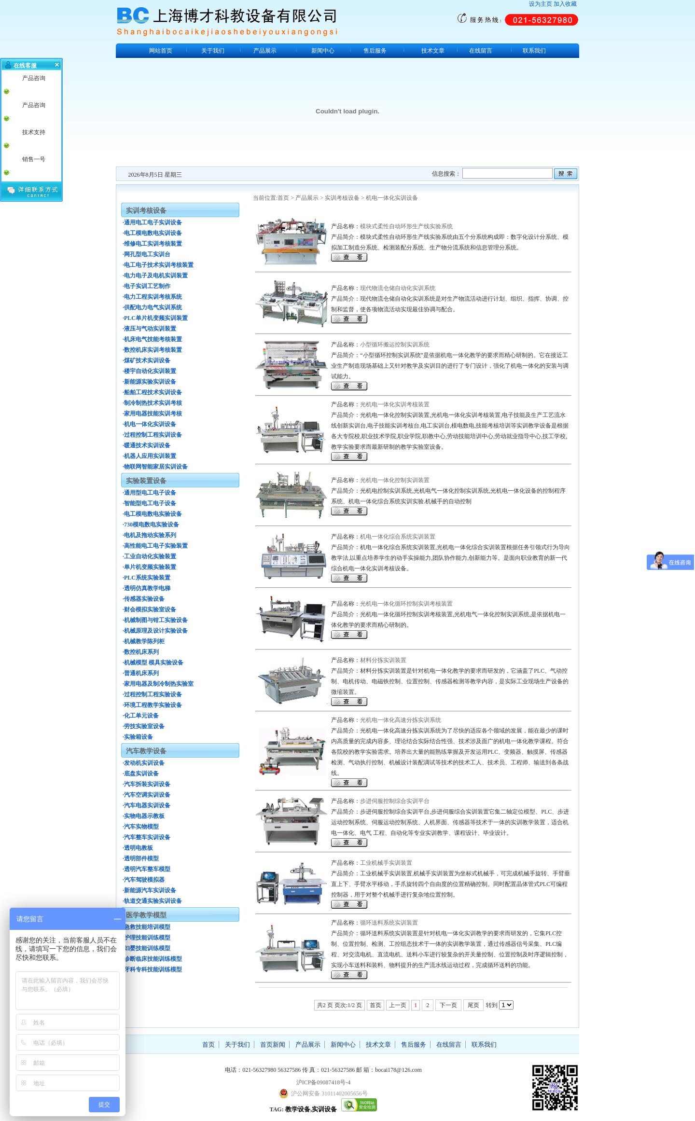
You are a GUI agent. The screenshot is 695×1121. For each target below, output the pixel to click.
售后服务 (375, 50)
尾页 (473, 1005)
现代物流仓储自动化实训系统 (397, 288)
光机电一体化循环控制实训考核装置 (406, 603)
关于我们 (212, 50)
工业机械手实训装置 (386, 862)
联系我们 (534, 50)
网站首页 (160, 50)
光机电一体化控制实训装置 (395, 480)
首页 (283, 197)
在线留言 (480, 50)
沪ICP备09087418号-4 (323, 1082)
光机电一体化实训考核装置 (395, 404)
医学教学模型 (146, 915)
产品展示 (265, 50)
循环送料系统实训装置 (389, 922)
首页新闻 (272, 1044)
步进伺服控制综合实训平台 (395, 801)
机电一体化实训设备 (392, 197)
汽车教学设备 (146, 751)
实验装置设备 (146, 480)
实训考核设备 (342, 197)
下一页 (448, 1005)
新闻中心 (322, 50)
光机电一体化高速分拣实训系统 (400, 720)
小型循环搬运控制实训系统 (395, 344)
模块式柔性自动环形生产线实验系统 (406, 226)
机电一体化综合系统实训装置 (397, 536)
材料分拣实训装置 (383, 660)
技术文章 (433, 50)
